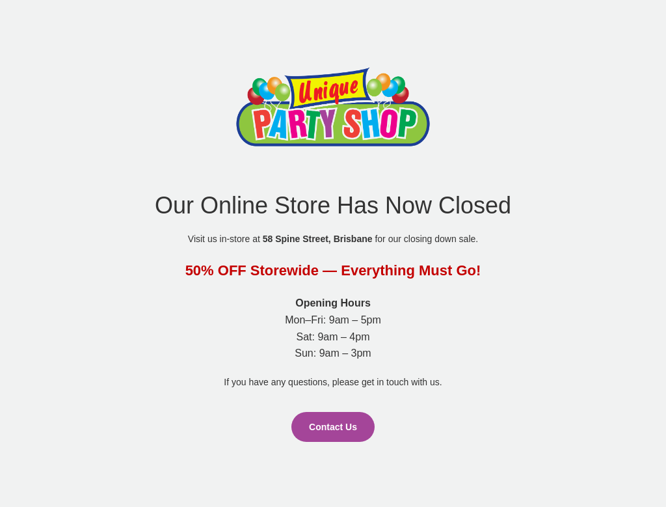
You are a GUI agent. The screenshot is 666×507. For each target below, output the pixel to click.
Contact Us (333, 427)
